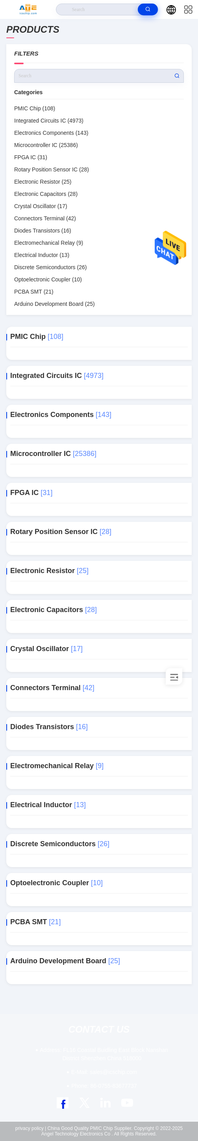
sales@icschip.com (104, 1072)
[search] (148, 9)
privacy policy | (30, 1128)
